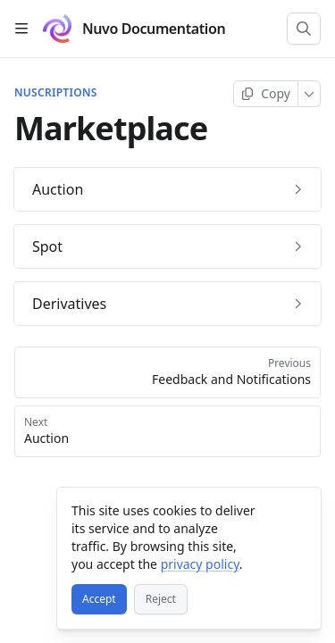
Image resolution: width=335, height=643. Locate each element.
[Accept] (99, 599)
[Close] (299, 509)
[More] (309, 93)
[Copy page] (265, 93)
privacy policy (200, 563)
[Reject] (161, 599)
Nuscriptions (55, 93)
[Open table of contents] (21, 28)
